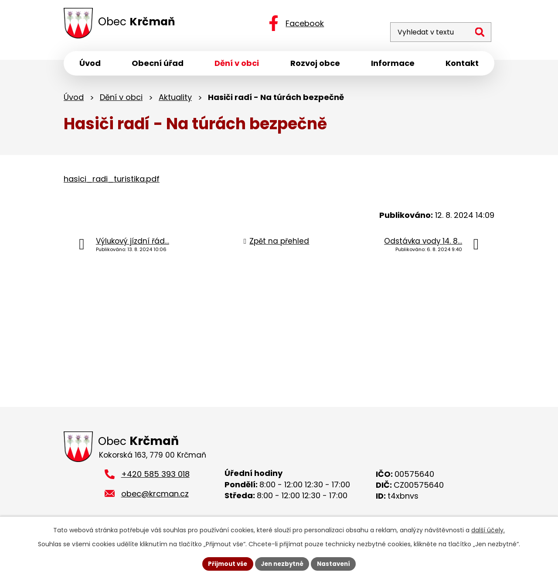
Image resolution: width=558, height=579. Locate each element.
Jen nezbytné (282, 563)
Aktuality (175, 99)
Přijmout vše (224, 563)
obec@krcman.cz (155, 497)
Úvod (74, 99)
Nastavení (336, 563)
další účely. (488, 529)
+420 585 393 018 (155, 477)
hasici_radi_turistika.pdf (112, 181)
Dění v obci (121, 99)
